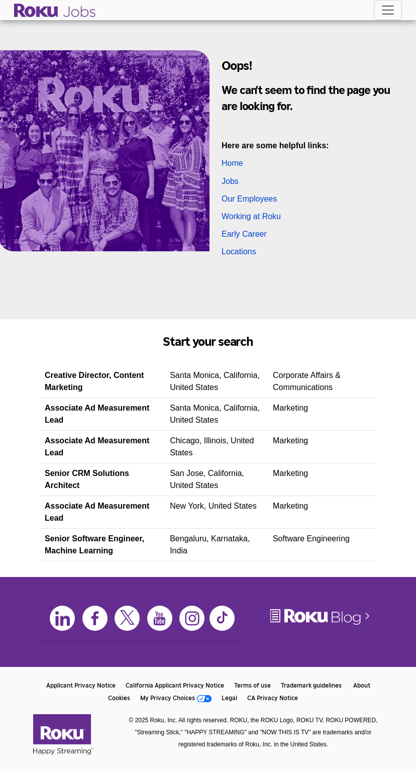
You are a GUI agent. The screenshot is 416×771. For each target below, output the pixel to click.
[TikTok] (222, 618)
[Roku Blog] (320, 624)
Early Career (244, 234)
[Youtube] (159, 618)
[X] (127, 618)
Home (232, 163)
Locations (239, 251)
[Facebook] (95, 618)
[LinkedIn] (62, 618)
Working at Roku (251, 216)
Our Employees (249, 199)
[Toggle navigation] (388, 10)
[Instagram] (191, 618)
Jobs (230, 181)
